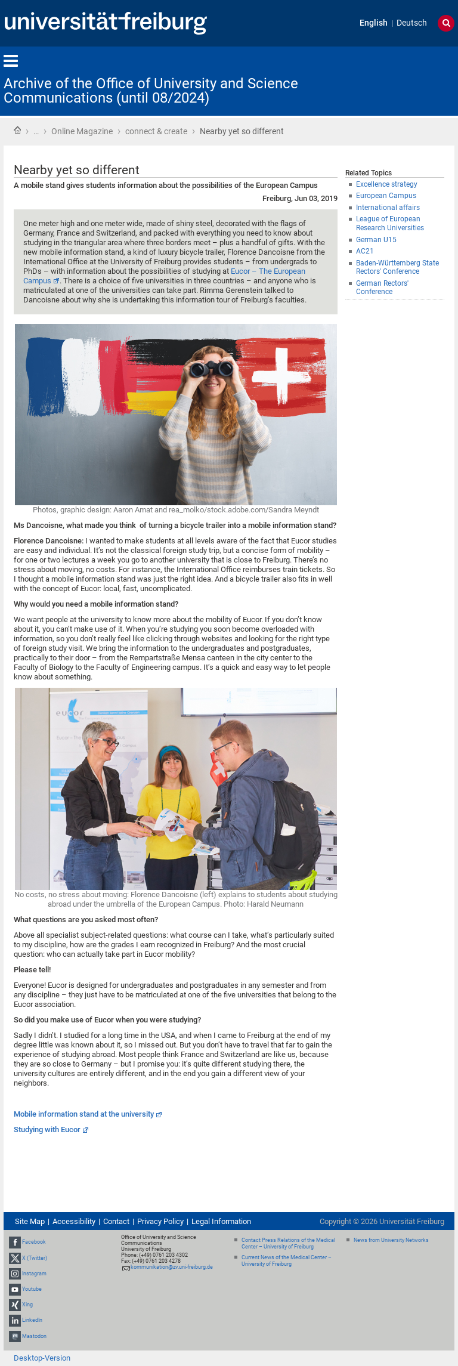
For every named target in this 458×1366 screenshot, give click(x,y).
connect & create (156, 131)
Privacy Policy (160, 1221)
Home (17, 130)
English (374, 23)
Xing (27, 1305)
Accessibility (73, 1221)
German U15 (376, 240)
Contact (116, 1221)
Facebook (34, 1242)
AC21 (365, 251)
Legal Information (221, 1221)
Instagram (34, 1274)
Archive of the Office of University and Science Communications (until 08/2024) (151, 90)
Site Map (30, 1221)
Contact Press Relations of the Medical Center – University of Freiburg (288, 1243)
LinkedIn (32, 1321)
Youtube (32, 1289)
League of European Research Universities (390, 223)
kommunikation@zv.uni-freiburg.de (172, 1267)
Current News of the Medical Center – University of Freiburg (287, 1260)
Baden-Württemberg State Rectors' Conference (397, 267)
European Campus (386, 195)
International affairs (388, 207)
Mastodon (34, 1336)
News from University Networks (391, 1240)
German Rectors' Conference (382, 287)
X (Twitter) (34, 1258)
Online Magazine (82, 131)
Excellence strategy (386, 184)
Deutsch (412, 23)
